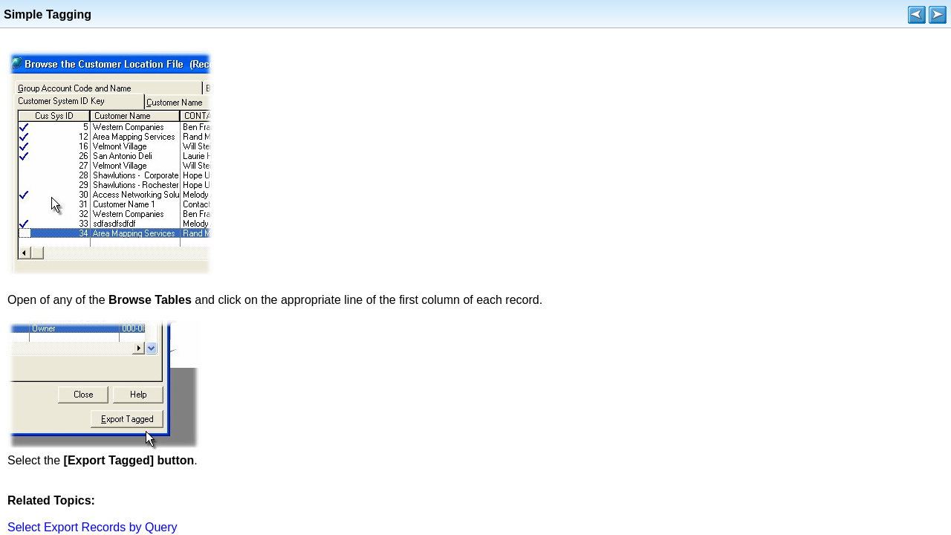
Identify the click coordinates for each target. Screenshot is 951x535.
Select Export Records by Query (92, 527)
